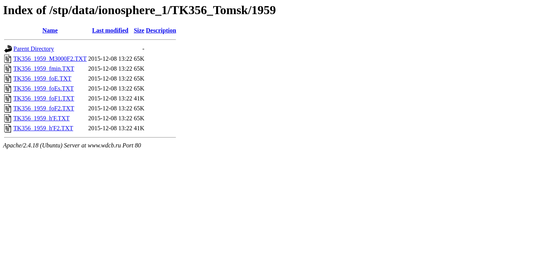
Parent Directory (33, 48)
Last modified (110, 30)
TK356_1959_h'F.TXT (41, 118)
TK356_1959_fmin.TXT (43, 68)
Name (50, 30)
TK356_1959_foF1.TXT (43, 98)
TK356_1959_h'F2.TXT (43, 128)
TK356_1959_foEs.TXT (43, 88)
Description (161, 30)
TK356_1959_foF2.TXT (43, 108)
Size (139, 30)
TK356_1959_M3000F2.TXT (50, 58)
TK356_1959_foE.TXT (42, 78)
